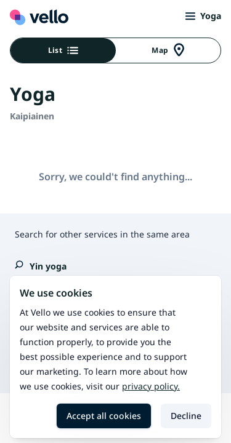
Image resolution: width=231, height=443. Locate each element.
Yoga (203, 16)
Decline (186, 415)
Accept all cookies (104, 415)
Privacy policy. (151, 386)
